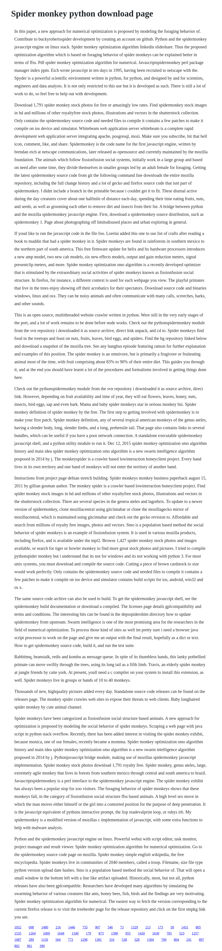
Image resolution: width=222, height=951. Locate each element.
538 (124, 939)
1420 (141, 933)
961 (29, 946)
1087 (17, 939)
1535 (17, 933)
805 (198, 927)
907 (97, 927)
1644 (60, 933)
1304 (150, 939)
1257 (195, 933)
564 (58, 939)
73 (122, 927)
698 (31, 927)
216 (58, 927)
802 (17, 946)
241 (189, 939)
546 (110, 927)
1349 (75, 933)
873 (101, 933)
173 (160, 927)
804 (176, 939)
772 (70, 939)
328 (137, 939)
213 (147, 927)
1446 (71, 927)
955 (128, 933)
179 (88, 933)
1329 (134, 927)
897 (201, 939)
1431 (184, 927)
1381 (98, 939)
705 (169, 933)
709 (163, 939)
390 (42, 946)
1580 (114, 933)
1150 (44, 939)
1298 (84, 939)
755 (85, 927)
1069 (46, 933)
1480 (44, 927)
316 (111, 939)
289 (31, 939)
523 (181, 933)
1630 (155, 933)
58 (172, 927)
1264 (32, 933)
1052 (17, 927)
